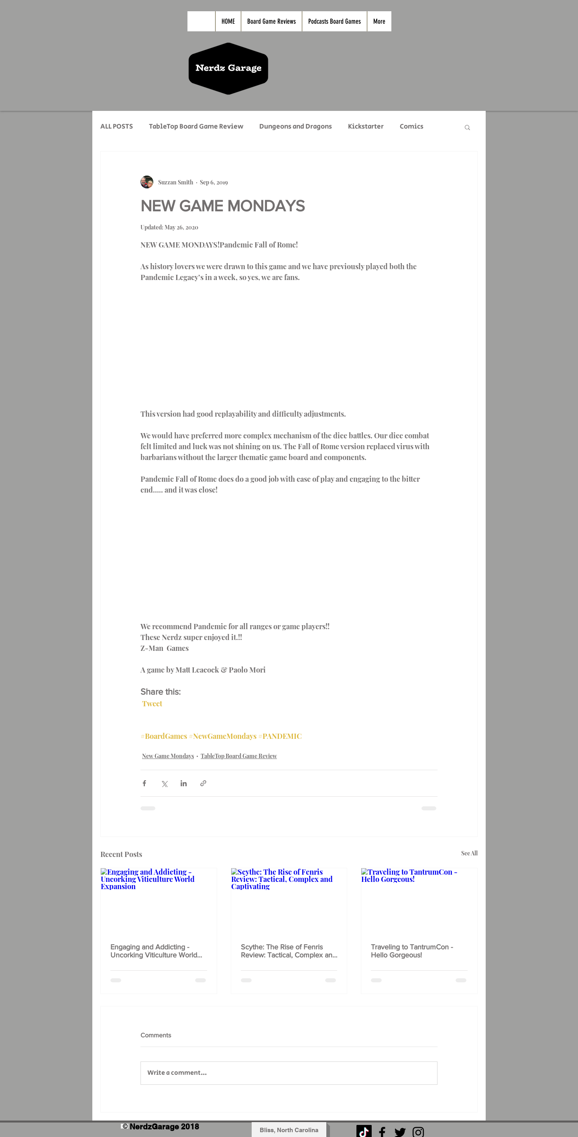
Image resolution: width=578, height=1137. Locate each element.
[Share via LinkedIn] (183, 783)
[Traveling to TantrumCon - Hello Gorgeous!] (419, 900)
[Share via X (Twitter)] (164, 783)
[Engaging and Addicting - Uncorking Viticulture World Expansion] (159, 900)
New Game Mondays (168, 756)
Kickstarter (366, 126)
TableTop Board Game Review (196, 126)
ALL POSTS (116, 126)
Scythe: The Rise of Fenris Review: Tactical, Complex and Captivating (288, 951)
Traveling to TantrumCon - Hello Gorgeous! (412, 951)
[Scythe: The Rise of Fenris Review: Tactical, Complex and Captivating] (289, 900)
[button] (467, 127)
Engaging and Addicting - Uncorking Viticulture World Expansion (153, 951)
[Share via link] (203, 783)
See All (469, 853)
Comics (411, 126)
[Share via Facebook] (144, 783)
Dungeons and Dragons (295, 126)
